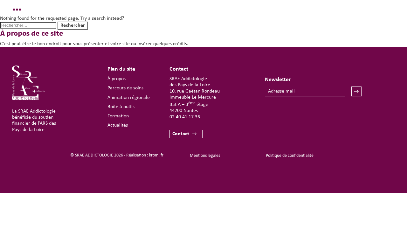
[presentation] (313, 115)
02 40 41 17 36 (184, 117)
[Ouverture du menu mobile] (374, 24)
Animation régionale (128, 97)
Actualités (117, 125)
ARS (44, 123)
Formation (118, 116)
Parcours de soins (125, 88)
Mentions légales (205, 155)
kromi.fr (156, 155)
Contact (180, 133)
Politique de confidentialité (290, 155)
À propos (116, 78)
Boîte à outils (121, 106)
